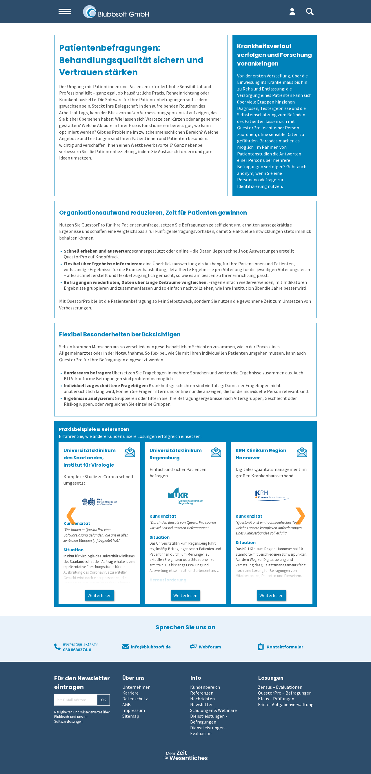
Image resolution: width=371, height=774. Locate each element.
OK (103, 699)
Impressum (133, 710)
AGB (126, 704)
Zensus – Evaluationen (280, 687)
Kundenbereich (205, 687)
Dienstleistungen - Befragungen (208, 719)
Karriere (130, 693)
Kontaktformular (285, 647)
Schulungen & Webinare (213, 710)
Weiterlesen (100, 595)
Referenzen (201, 693)
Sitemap (130, 716)
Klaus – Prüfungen (276, 699)
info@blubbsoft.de (151, 647)
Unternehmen (136, 687)
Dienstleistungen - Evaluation (208, 730)
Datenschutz (135, 699)
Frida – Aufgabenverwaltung (286, 704)
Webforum (210, 647)
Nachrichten (202, 699)
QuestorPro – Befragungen (285, 693)
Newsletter (201, 704)
